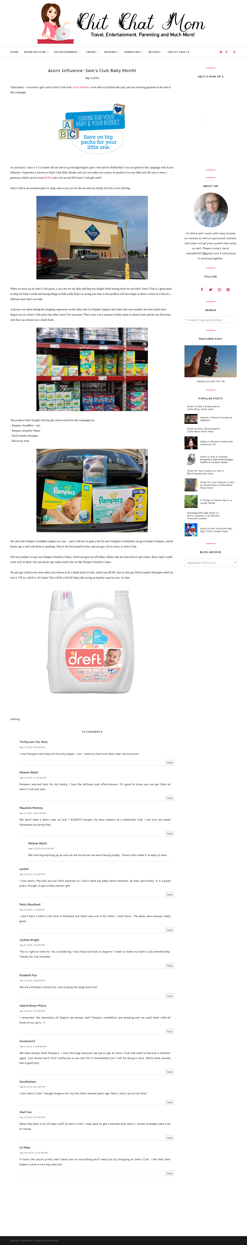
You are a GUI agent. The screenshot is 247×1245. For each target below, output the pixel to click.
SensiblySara (27, 1082)
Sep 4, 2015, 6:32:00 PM (40, 848)
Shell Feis (25, 1112)
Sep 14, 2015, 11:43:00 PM (33, 1152)
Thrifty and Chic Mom (33, 742)
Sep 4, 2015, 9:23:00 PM (32, 1010)
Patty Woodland (29, 904)
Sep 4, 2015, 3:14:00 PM (32, 909)
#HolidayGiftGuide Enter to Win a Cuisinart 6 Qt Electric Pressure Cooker (203, 515)
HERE (48, 177)
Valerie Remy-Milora (32, 1006)
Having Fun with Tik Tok (210, 381)
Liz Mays (24, 1147)
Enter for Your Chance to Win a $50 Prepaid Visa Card (205, 472)
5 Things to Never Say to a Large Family (215, 501)
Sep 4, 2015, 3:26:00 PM (32, 945)
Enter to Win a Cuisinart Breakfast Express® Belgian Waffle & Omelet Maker (216, 459)
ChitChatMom (26, 1240)
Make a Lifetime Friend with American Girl (216, 443)
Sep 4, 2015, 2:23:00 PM (32, 874)
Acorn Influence (81, 87)
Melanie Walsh (28, 772)
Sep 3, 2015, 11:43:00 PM (32, 777)
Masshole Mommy (31, 808)
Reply (169, 762)
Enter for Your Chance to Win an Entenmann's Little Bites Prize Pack (217, 485)
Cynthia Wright (29, 940)
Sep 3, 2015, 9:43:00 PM (32, 747)
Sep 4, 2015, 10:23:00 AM (32, 813)
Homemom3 (27, 1041)
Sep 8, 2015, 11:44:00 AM (32, 1046)
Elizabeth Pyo (28, 975)
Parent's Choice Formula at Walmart (216, 419)
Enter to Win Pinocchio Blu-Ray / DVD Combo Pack (216, 530)
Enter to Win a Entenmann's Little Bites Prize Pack (203, 408)
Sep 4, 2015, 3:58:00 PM (32, 980)
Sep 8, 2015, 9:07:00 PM (32, 1086)
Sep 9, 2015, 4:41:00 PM (32, 1117)
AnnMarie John (52, 1240)
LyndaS (24, 869)
